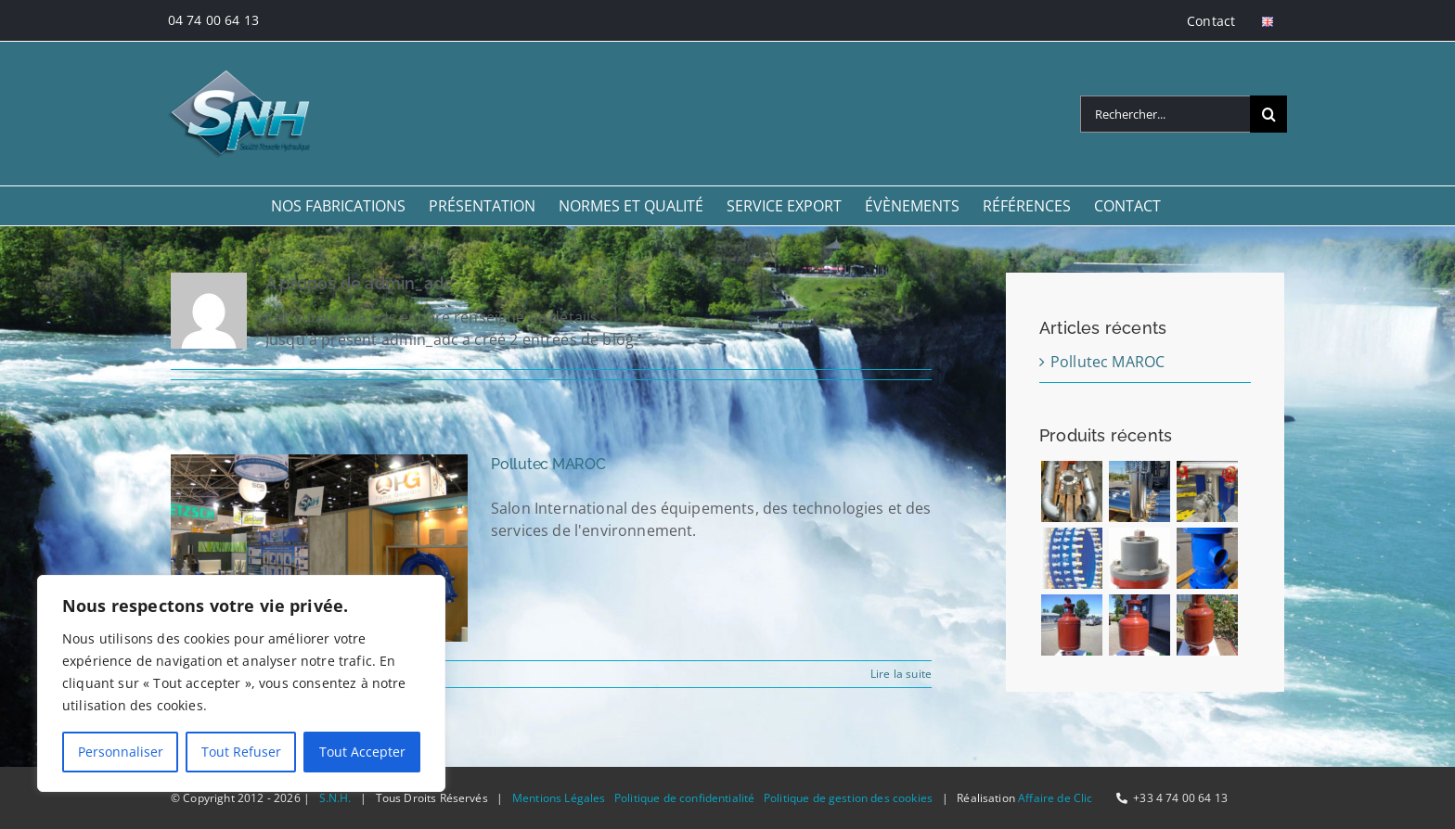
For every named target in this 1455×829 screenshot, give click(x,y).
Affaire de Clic (1055, 798)
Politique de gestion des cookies (848, 798)
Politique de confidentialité (684, 798)
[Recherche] (1268, 114)
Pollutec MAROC (548, 464)
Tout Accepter (362, 751)
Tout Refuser (241, 751)
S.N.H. (335, 798)
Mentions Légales (559, 798)
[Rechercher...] (1165, 114)
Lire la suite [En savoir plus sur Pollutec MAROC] (901, 674)
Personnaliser (120, 751)
